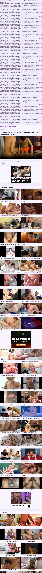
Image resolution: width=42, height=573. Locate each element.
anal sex (35, 161)
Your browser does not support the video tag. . (21, 147)
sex (39, 161)
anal (15, 161)
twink (6, 161)
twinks (30, 161)
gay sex (10, 161)
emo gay (3, 163)
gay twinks (19, 161)
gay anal (25, 161)
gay (2, 161)
